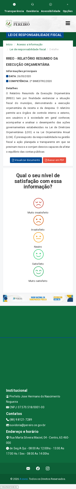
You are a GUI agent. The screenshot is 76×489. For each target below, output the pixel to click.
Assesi (23, 478)
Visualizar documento (26, 160)
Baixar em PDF (54, 160)
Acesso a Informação (30, 44)
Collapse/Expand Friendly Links (9, 487)
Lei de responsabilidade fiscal (28, 49)
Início (9, 44)
